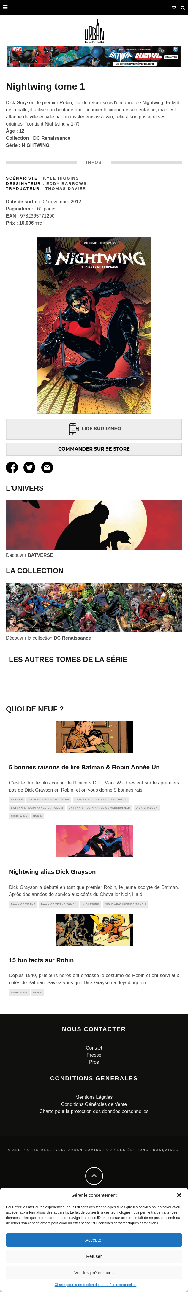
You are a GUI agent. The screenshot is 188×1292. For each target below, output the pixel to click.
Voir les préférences (94, 1272)
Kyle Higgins (61, 178)
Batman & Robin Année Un (49, 885)
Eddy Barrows (66, 183)
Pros (94, 1148)
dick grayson (147, 893)
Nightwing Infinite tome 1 (125, 990)
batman (17, 885)
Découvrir (29, 555)
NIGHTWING (35, 145)
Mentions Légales (94, 1183)
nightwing (19, 902)
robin (37, 902)
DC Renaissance (51, 138)
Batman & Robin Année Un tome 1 (101, 885)
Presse (94, 1141)
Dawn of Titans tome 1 (59, 990)
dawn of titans (23, 990)
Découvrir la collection (48, 638)
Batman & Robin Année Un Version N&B (99, 893)
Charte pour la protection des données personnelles (96, 1285)
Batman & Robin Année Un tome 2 (37, 893)
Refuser (94, 1256)
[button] (179, 1195)
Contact (94, 1134)
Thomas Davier (65, 188)
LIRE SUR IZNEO (94, 429)
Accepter (94, 1239)
